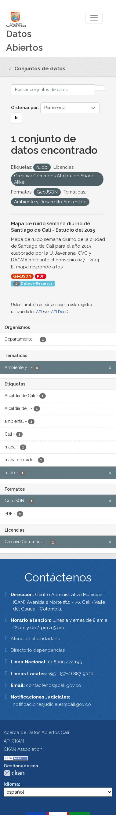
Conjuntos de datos (39, 68)
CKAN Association (23, 749)
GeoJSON (22, 276)
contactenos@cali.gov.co (53, 685)
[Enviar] (100, 88)
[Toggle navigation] (94, 18)
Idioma (11, 784)
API (39, 311)
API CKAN (14, 741)
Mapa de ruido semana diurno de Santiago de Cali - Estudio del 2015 (53, 227)
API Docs (59, 311)
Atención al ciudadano (35, 638)
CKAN (14, 773)
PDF (40, 276)
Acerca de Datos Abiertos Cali (36, 732)
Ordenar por (24, 107)
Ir (16, 117)
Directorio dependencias (38, 650)
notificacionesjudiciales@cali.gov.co (52, 704)
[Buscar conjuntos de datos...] (53, 89)
